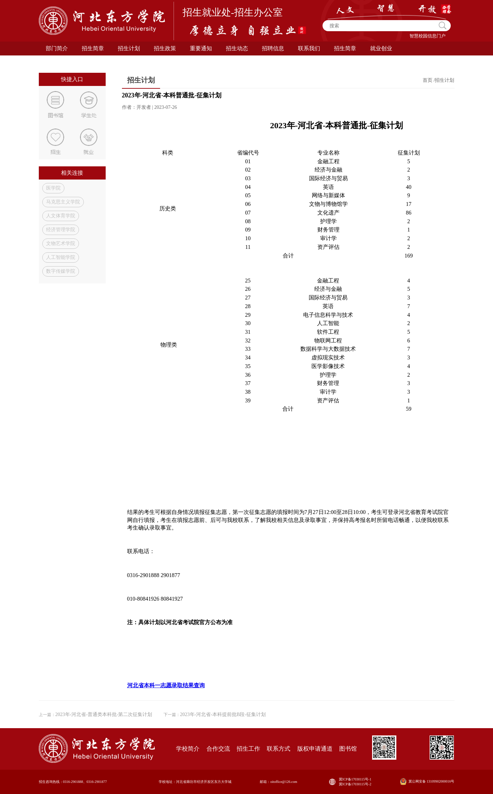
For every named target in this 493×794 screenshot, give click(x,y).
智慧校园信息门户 (428, 35)
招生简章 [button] (345, 48)
